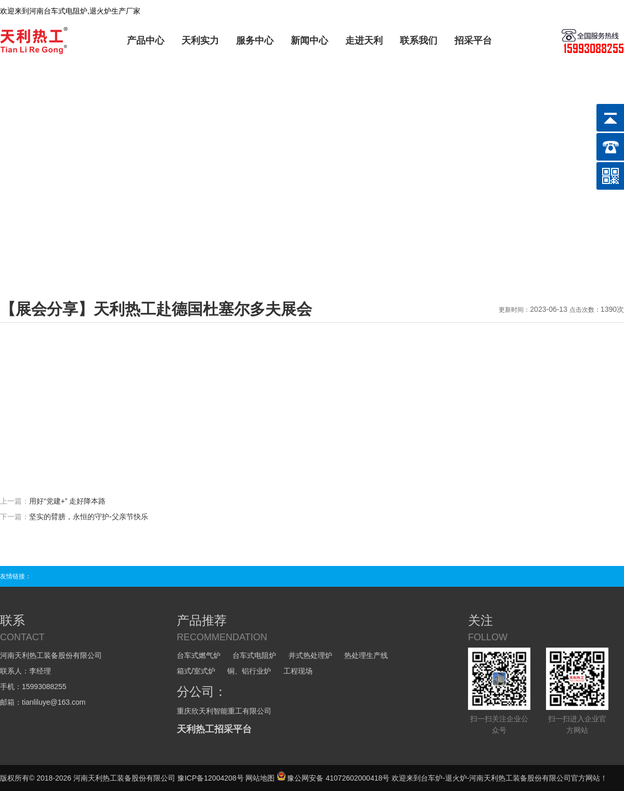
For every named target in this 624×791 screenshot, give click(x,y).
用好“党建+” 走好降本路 (67, 501)
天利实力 (200, 40)
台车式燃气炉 (198, 655)
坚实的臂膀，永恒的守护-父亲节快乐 (88, 516)
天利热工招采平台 (214, 729)
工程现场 (298, 671)
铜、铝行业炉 (249, 671)
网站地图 (260, 778)
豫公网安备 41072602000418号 (333, 778)
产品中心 (145, 40)
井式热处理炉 (310, 655)
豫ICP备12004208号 (210, 778)
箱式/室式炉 (196, 671)
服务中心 (255, 40)
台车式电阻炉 (254, 655)
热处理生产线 (366, 655)
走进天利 (364, 40)
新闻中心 (309, 40)
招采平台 (473, 40)
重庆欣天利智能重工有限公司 (224, 711)
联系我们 (418, 40)
